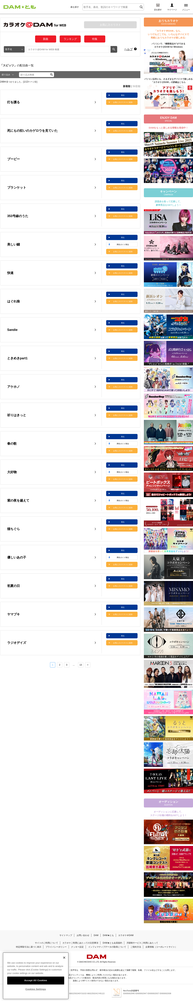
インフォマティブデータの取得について (107, 947)
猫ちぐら (13, 529)
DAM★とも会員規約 (112, 943)
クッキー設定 (77, 947)
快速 (10, 273)
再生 (123, 95)
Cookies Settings (35, 989)
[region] (36, 975)
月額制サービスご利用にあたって (142, 943)
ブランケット (16, 187)
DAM (96, 935)
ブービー (13, 159)
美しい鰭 (13, 244)
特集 (94, 38)
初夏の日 (13, 586)
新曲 (45, 38)
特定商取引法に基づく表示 (28, 947)
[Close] (64, 957)
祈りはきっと (16, 415)
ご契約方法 (136, 947)
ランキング (70, 38)
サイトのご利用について (46, 943)
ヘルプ (128, 49)
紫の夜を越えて (18, 500)
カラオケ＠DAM (126, 935)
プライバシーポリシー (56, 947)
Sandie (12, 330)
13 (80, 665)
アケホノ (13, 386)
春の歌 (12, 443)
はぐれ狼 (13, 301)
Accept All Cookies (35, 980)
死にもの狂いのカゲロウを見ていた (32, 130)
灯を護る (13, 102)
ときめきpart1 (17, 358)
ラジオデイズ (16, 643)
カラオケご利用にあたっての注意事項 (80, 943)
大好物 (12, 472)
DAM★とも (108, 935)
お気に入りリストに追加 (122, 102)
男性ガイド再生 (123, 245)
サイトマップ (65, 935)
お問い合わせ (83, 935)
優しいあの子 (16, 557)
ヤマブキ (13, 614)
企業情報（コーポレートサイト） (161, 947)
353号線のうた (17, 216)
